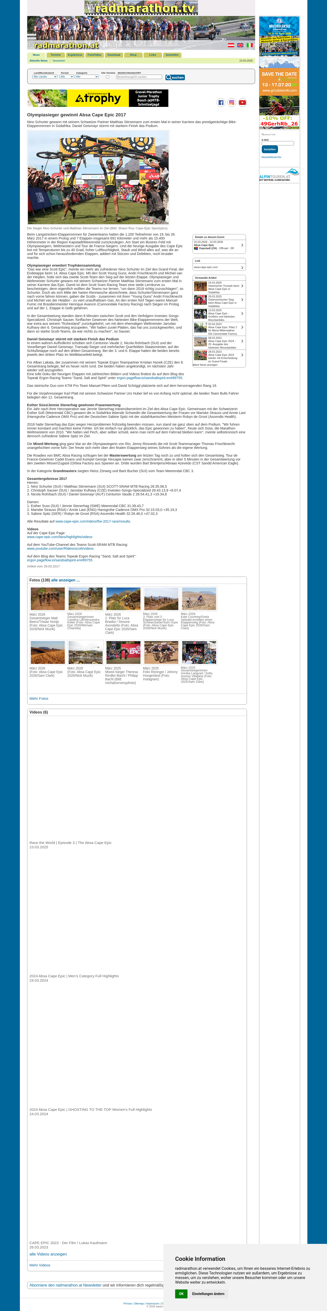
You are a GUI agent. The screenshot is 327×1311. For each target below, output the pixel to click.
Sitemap (139, 1303)
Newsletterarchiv (271, 157)
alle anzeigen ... (65, 580)
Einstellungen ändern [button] (208, 1294)
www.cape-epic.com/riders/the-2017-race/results (92, 521)
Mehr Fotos (39, 698)
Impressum (152, 1303)
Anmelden (172, 54)
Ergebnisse (75, 54)
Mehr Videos (40, 1265)
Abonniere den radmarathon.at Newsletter (66, 1285)
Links (152, 54)
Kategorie (82, 73)
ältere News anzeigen (205, 364)
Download (113, 54)
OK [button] (181, 1294)
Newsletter (59, 60)
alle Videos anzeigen (48, 1254)
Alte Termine (108, 73)
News (36, 54)
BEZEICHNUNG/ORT (129, 73)
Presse (127, 1303)
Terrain (65, 73)
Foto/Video (94, 54)
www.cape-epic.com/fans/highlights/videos (60, 537)
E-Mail (265, 139)
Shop (133, 54)
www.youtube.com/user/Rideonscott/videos (60, 548)
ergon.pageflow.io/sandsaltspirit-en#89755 (149, 378)
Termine (56, 54)
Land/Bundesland (44, 73)
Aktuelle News (39, 60)
